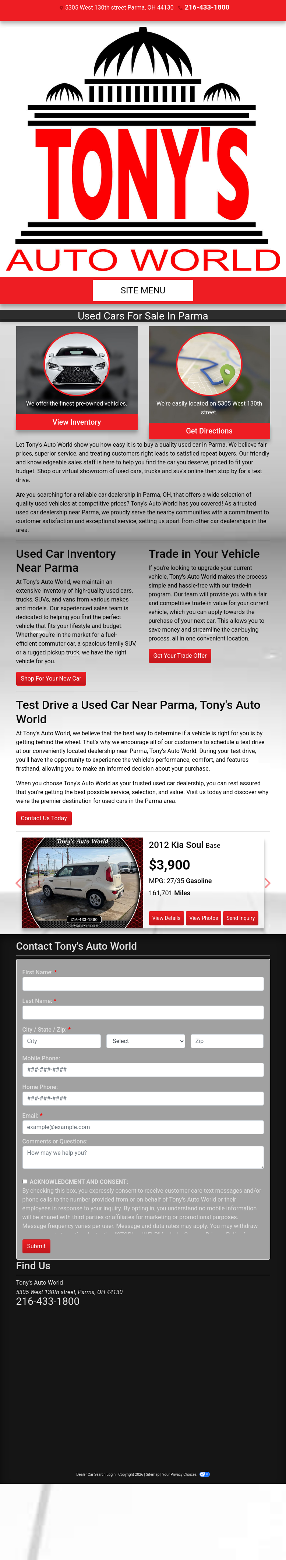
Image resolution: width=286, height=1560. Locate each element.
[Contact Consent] (24, 1181)
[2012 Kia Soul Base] (82, 882)
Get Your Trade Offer (180, 655)
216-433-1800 (207, 7)
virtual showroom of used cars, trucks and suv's (124, 470)
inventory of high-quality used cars (87, 590)
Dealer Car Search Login (96, 1474)
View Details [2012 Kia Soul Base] (166, 918)
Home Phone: (40, 1086)
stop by (227, 470)
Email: (30, 1115)
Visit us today (204, 791)
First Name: (37, 971)
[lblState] (145, 1041)
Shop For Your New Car (51, 678)
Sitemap (152, 1474)
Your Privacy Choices (186, 1474)
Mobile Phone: (41, 1057)
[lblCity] (61, 1041)
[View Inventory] (77, 382)
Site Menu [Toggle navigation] (143, 290)
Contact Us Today (44, 817)
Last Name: (37, 1000)
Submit (36, 1245)
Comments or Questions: (55, 1141)
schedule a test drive (237, 741)
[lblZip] (227, 1041)
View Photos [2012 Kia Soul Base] (203, 918)
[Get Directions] (209, 382)
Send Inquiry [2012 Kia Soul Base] (241, 918)
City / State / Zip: (44, 1029)
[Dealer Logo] (143, 148)
